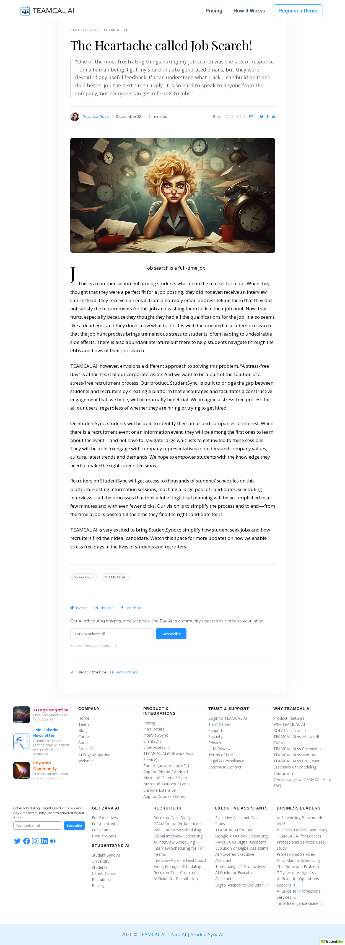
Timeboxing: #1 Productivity (240, 866)
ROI (276, 730)
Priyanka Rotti (95, 116)
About (83, 742)
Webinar (85, 760)
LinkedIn (105, 608)
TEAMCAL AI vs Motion (294, 754)
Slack (182, 777)
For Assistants (104, 823)
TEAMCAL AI (152, 934)
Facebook (132, 608)
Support (215, 730)
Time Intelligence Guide (300, 903)
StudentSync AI (110, 845)
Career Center (104, 873)
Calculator (293, 730)
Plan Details (154, 729)
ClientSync (152, 741)
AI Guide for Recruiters (176, 878)
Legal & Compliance (226, 760)
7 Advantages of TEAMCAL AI (302, 779)
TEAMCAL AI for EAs (233, 829)
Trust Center (219, 724)
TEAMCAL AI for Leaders (299, 836)
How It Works (249, 11)
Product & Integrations (159, 711)
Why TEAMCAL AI (289, 724)
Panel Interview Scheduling (177, 829)
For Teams (101, 829)
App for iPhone (156, 771)
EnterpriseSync (156, 747)
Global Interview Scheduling (178, 836)
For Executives (105, 817)
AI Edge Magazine (94, 754)
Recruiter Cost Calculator (176, 872)
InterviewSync (155, 735)
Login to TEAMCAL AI (227, 718)
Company (89, 708)
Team (83, 724)
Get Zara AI (105, 808)
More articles (126, 672)
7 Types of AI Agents (295, 872)
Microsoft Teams (158, 777)
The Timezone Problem (298, 866)
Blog (82, 730)
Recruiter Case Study (172, 817)
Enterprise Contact (225, 767)
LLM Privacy (219, 748)
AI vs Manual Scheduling (298, 860)
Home (83, 718)
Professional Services (296, 854)
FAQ (277, 785)
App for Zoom (156, 796)
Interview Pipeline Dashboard (180, 860)
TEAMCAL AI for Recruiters (178, 823)
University (100, 861)
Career (84, 736)
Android (181, 771)
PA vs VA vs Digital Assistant (240, 842)
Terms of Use (220, 754)
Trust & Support (228, 708)
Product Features (288, 718)
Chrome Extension (159, 790)
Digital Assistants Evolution (242, 885)
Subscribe (171, 634)
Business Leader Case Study (302, 829)
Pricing (214, 11)
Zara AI (149, 765)
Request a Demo (297, 11)
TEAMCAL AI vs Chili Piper (296, 760)
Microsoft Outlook (159, 783)
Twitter (79, 608)
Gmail (185, 783)
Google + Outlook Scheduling (241, 836)
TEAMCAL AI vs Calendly (295, 748)
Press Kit (86, 748)
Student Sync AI (106, 855)
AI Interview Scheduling (174, 842)
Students (100, 867)
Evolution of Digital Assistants (242, 848)
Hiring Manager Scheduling (177, 866)
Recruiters (101, 879)
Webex (179, 796)
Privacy (214, 742)
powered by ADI (173, 765)
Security (215, 736)
